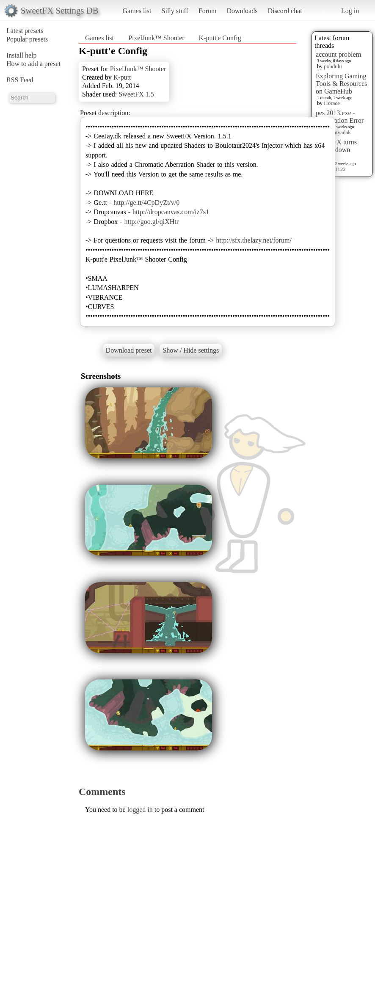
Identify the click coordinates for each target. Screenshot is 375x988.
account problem (338, 54)
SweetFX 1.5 (136, 94)
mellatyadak (337, 132)
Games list (137, 10)
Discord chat (284, 10)
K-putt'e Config (220, 37)
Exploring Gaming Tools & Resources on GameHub (341, 83)
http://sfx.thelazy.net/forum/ (253, 240)
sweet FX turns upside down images (336, 149)
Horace (332, 103)
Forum (208, 10)
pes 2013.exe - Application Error (340, 116)
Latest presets (25, 30)
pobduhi (333, 66)
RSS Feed (19, 79)
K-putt (122, 77)
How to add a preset (33, 63)
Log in (350, 10)
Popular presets (27, 39)
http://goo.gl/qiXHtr (151, 221)
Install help (21, 55)
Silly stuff (175, 10)
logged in (140, 809)
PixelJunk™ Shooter (156, 37)
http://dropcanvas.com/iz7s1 (170, 211)
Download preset (129, 350)
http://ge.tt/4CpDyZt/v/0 (146, 202)
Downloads (241, 10)
